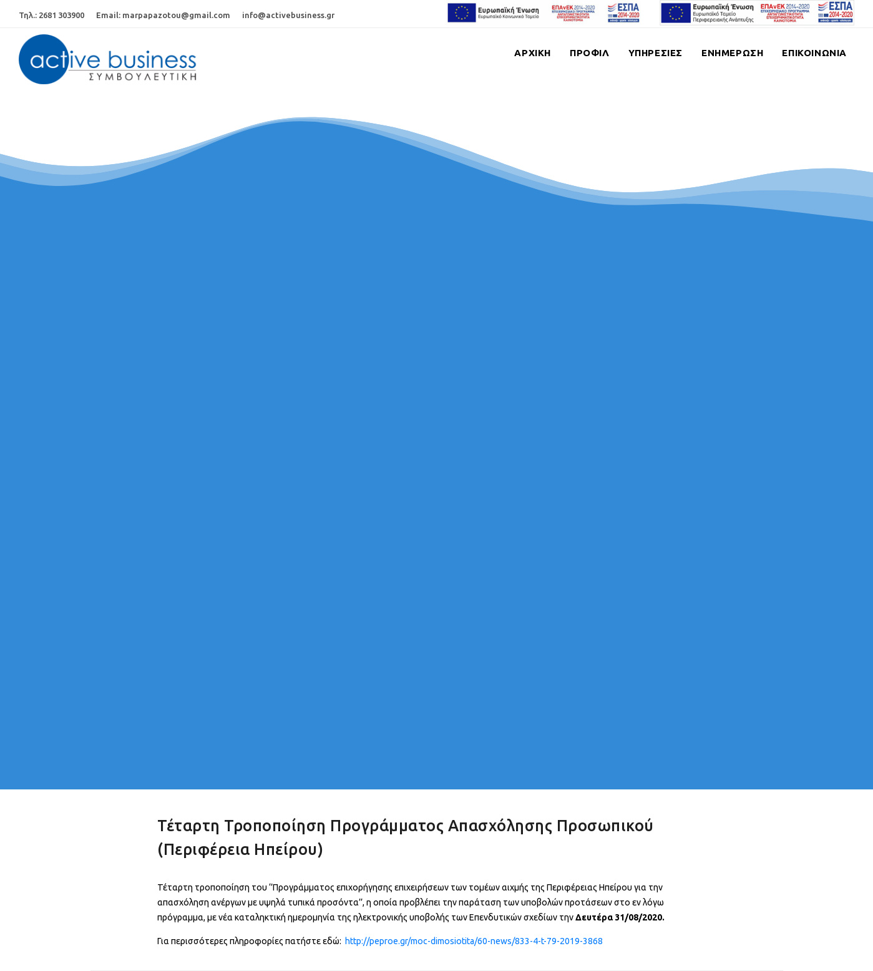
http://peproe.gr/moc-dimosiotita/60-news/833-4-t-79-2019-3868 (474, 941)
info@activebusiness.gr (288, 15)
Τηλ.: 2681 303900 (51, 15)
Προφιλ (590, 52)
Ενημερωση (732, 52)
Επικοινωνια (814, 52)
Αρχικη (532, 52)
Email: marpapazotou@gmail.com (163, 15)
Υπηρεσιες (655, 52)
